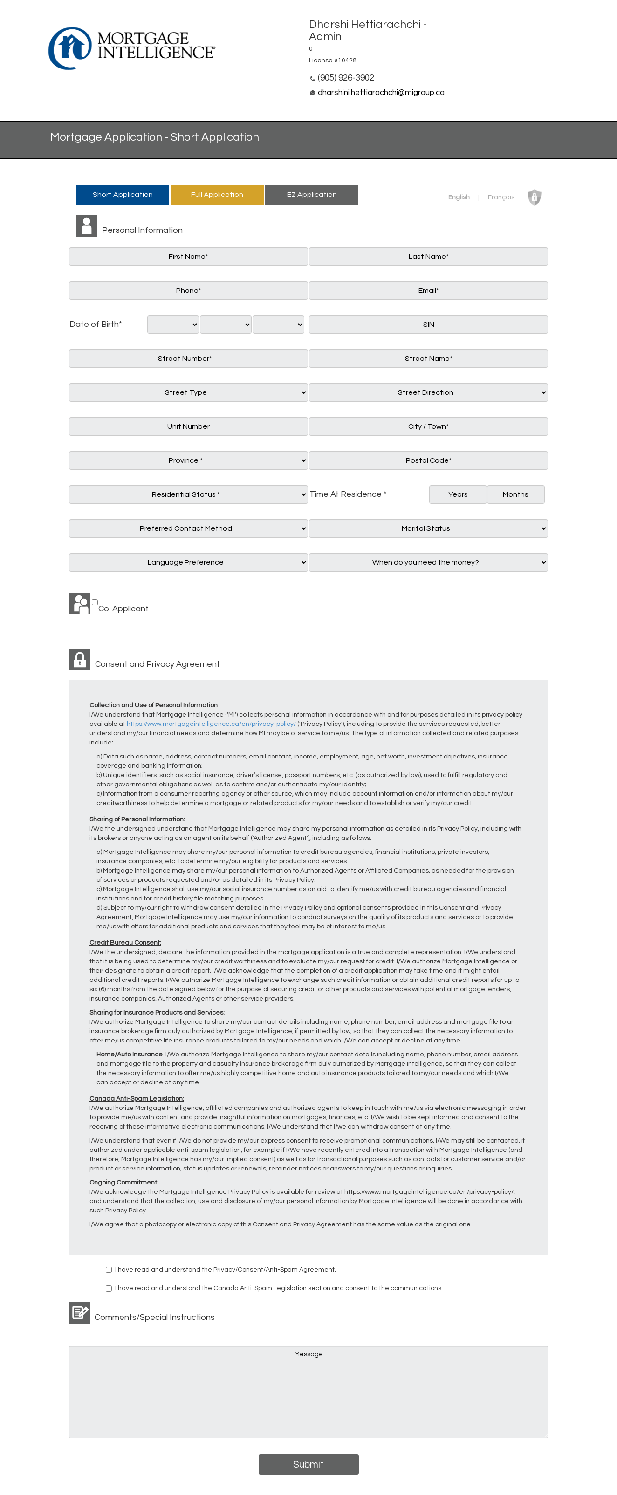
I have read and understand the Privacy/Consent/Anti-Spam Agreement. (225, 1269)
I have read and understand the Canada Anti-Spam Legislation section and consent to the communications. (279, 1288)
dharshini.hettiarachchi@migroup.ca (381, 92)
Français (501, 197)
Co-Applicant (123, 608)
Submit (308, 1464)
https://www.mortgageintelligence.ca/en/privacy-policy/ (211, 724)
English (459, 197)
